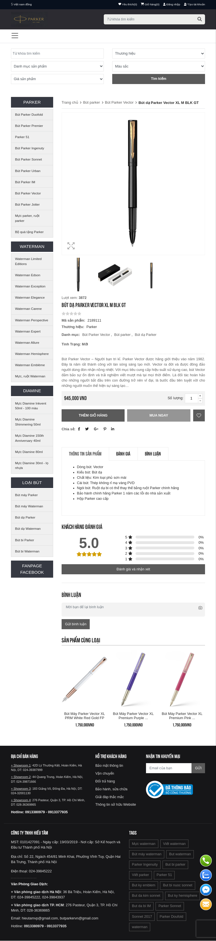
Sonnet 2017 (142, 917)
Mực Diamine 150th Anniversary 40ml (29, 438)
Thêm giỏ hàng (93, 415)
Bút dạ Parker (25, 517)
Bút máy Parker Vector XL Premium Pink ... (182, 716)
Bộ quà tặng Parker (29, 232)
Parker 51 (22, 137)
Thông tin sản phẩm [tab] (85, 454)
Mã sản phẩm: (73, 320)
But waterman (180, 854)
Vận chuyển (104, 774)
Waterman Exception (30, 286)
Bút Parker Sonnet (28, 159)
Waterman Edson (27, 275)
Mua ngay (158, 415)
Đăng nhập (171, 4)
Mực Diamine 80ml (29, 452)
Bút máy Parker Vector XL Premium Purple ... (133, 716)
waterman (139, 927)
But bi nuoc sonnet (177, 885)
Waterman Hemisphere (32, 354)
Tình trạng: (71, 344)
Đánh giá (125, 454)
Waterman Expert (28, 331)
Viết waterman (174, 844)
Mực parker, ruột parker (27, 218)
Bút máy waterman (146, 854)
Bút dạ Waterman (28, 528)
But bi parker (175, 865)
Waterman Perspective (31, 320)
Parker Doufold (171, 917)
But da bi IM (141, 906)
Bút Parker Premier (29, 125)
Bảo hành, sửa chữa (111, 789)
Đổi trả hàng (105, 782)
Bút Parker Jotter (27, 204)
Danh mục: (71, 335)
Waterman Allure (27, 342)
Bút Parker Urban (27, 171)
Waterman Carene (28, 308)
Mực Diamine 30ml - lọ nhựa (31, 465)
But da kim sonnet (146, 896)
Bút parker (91, 102)
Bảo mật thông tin (109, 766)
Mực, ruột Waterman (30, 376)
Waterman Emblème (30, 365)
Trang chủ (70, 102)
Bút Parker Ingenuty (29, 148)
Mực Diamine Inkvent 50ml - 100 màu (30, 405)
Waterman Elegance (30, 297)
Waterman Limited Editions (28, 261)
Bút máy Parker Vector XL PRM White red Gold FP (84, 716)
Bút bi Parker (24, 540)
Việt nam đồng (23, 4)
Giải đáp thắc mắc (109, 797)
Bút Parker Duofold (29, 114)
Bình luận (155, 454)
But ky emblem (143, 885)
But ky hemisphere (182, 896)
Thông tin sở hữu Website (115, 805)
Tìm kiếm (158, 79)
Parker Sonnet (169, 906)
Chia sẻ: (68, 429)
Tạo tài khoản (194, 4)
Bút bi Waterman (27, 551)
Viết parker (140, 875)
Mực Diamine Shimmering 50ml (28, 421)
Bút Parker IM (25, 182)
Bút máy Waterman (29, 506)
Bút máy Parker (26, 495)
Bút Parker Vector (28, 193)
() (150, 4)
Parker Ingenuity (145, 865)
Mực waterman (144, 844)
